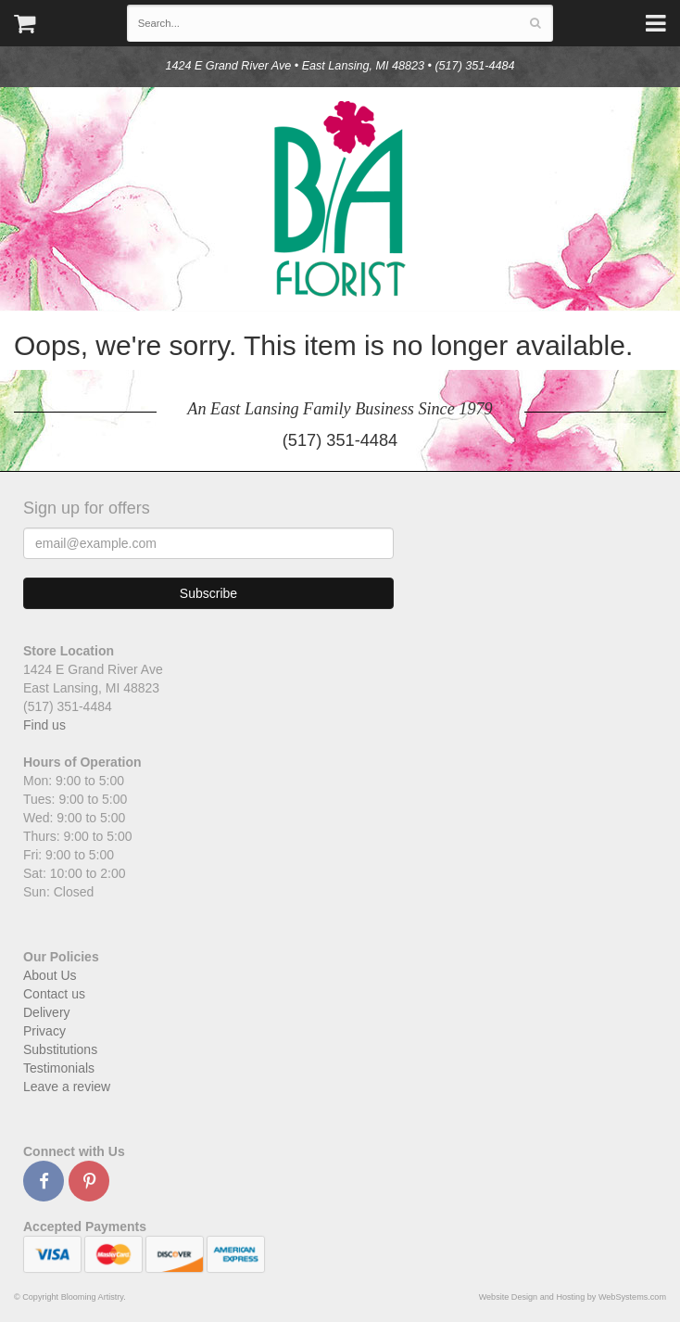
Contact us (54, 993)
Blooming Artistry (340, 199)
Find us (44, 725)
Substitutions (60, 1049)
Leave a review (66, 1086)
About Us (50, 975)
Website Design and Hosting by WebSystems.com (572, 1297)
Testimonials (58, 1068)
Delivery (46, 1012)
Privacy (44, 1030)
